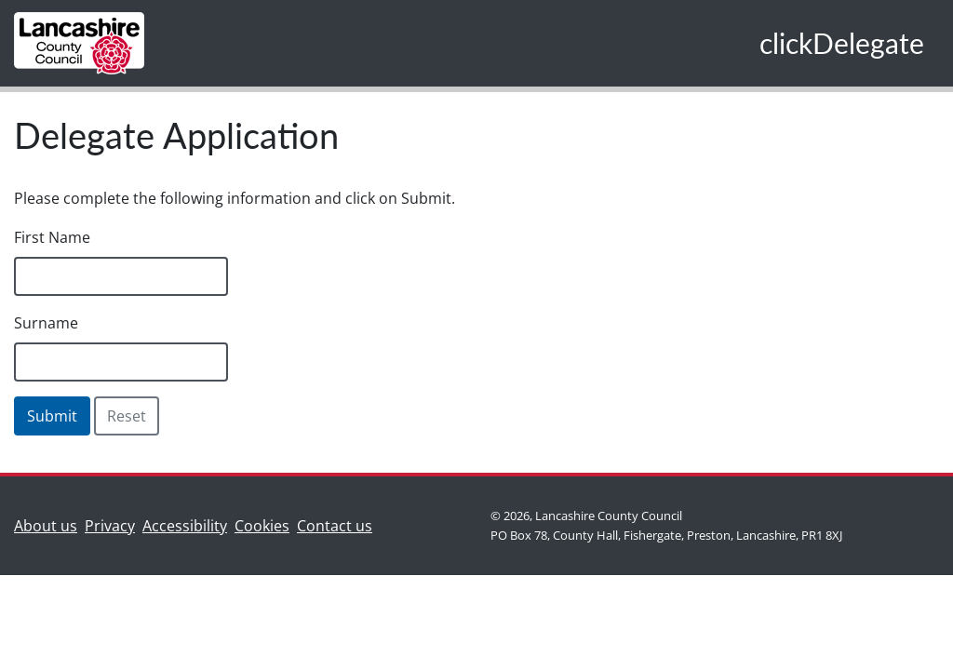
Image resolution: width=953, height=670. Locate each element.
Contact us (338, 524)
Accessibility (184, 526)
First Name (52, 237)
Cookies (262, 526)
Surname (46, 323)
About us (49, 524)
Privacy (110, 526)
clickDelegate (841, 43)
